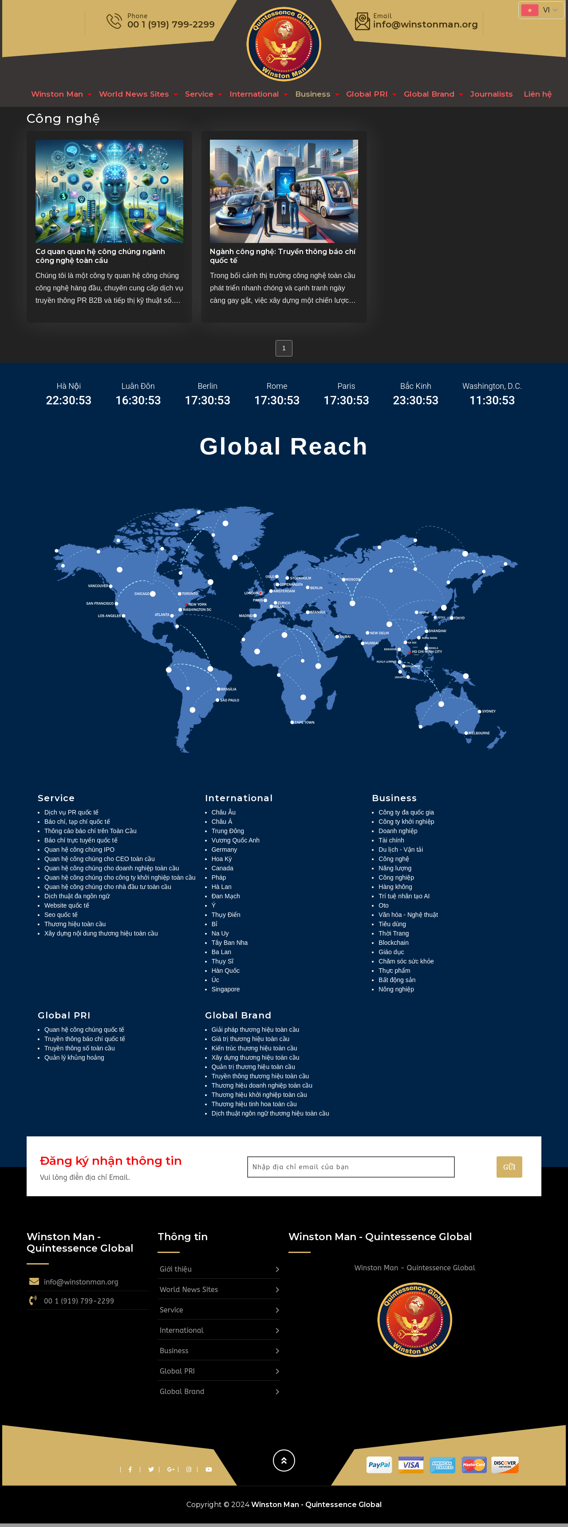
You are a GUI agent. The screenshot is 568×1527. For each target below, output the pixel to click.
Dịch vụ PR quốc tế (71, 815)
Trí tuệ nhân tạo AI (404, 899)
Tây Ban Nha (230, 946)
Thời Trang (394, 936)
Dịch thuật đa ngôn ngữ (77, 899)
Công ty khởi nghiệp (406, 825)
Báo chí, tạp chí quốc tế (77, 825)
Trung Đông (228, 834)
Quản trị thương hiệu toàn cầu (253, 1070)
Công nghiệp (396, 881)
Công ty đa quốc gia (406, 815)
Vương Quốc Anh (236, 843)
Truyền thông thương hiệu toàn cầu (260, 1079)
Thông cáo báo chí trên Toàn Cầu (90, 834)
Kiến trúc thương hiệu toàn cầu (254, 1051)
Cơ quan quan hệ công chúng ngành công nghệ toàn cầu (100, 259)
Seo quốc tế (61, 918)
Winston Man (56, 95)
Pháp (219, 881)
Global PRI (360, 95)
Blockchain (394, 946)
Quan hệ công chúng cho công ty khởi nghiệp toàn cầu (119, 881)
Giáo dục (391, 955)
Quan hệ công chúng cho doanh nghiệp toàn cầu (111, 871)
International (249, 95)
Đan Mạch (226, 899)
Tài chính (391, 843)
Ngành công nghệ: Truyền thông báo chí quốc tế (282, 259)
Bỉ (214, 927)
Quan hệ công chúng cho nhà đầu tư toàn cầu (107, 890)
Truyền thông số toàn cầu (79, 1051)
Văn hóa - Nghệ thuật (408, 918)
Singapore (226, 992)
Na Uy (220, 936)
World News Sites (131, 95)
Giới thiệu (176, 1273)
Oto (384, 908)
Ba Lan (221, 955)
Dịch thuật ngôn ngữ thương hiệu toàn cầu (270, 1116)
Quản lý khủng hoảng (74, 1061)
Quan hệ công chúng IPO (79, 853)
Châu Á (222, 825)
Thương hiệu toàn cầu (75, 927)
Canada (222, 871)
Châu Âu (224, 815)
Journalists (482, 95)
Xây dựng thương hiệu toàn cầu (256, 1061)
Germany (224, 853)
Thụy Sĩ (222, 964)
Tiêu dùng (392, 927)
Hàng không (395, 890)
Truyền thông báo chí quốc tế (84, 1042)
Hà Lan (222, 890)
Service (195, 95)
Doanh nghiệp (398, 834)
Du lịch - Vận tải (401, 853)
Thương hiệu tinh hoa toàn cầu (254, 1107)
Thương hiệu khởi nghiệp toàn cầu (259, 1098)
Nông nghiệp (396, 992)
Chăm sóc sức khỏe (406, 964)
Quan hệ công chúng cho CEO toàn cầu (99, 862)
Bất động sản (397, 983)
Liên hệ (525, 95)
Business (306, 95)
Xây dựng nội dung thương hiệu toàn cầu (101, 936)
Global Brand (420, 95)
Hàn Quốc (226, 974)
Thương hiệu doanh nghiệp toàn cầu (262, 1088)
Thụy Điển (226, 918)
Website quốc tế (66, 908)
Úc (215, 983)
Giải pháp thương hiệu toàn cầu (256, 1033)
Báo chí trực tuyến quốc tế (81, 843)
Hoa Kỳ (222, 862)
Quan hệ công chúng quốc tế (84, 1033)
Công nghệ (394, 862)
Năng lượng (395, 871)
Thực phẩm (394, 974)
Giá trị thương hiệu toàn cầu (251, 1042)
